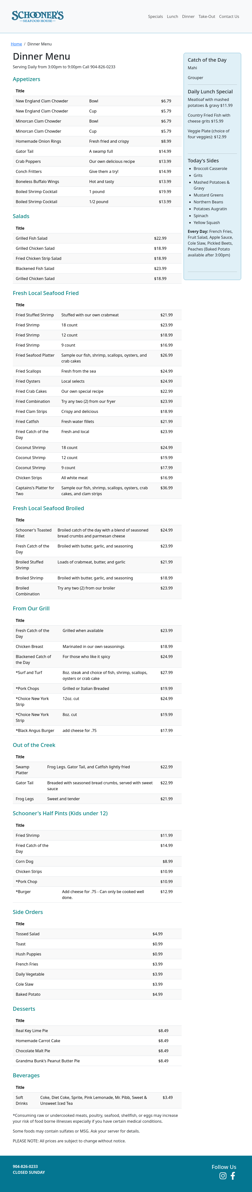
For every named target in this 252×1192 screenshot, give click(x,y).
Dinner (188, 16)
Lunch (172, 16)
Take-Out (207, 16)
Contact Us (229, 16)
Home (16, 44)
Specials (155, 16)
